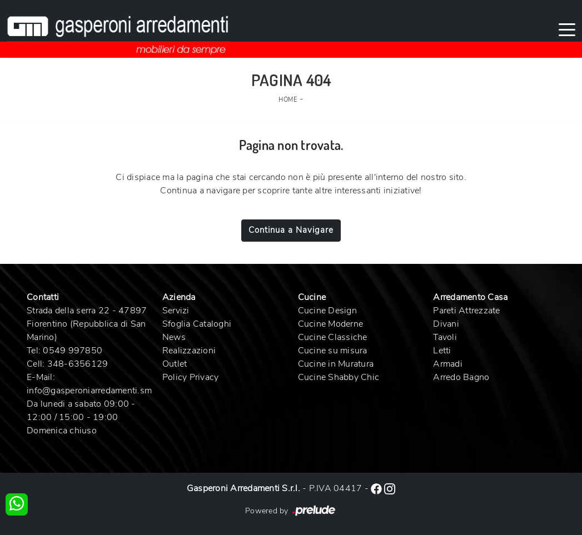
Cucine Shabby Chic (339, 377)
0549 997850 (72, 350)
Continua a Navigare (291, 230)
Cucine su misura (332, 350)
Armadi (447, 364)
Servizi (176, 310)
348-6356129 (77, 364)
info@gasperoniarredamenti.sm (89, 390)
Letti (442, 350)
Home (287, 100)
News (174, 337)
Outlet (174, 364)
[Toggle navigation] (567, 28)
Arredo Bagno (461, 377)
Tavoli (445, 337)
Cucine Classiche (332, 337)
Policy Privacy (190, 377)
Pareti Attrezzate (466, 310)
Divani (446, 324)
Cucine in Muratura (336, 364)
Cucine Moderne (331, 324)
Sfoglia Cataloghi (196, 324)
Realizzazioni (189, 350)
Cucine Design (327, 310)
